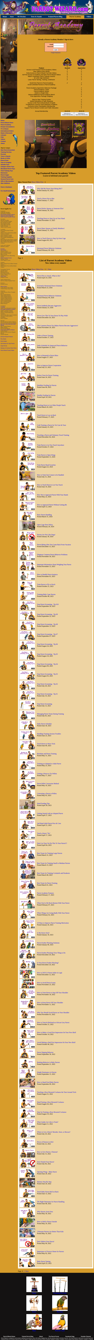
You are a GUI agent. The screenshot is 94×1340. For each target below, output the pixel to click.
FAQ (2, 137)
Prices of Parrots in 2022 (45, 1142)
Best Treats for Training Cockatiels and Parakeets (53, 873)
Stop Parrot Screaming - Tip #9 (47, 614)
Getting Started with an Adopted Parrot (50, 813)
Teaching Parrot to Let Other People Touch (51, 405)
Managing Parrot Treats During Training (50, 714)
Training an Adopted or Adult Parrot (49, 764)
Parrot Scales (4, 341)
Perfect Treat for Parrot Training (47, 375)
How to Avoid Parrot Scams (46, 983)
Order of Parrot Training (45, 335)
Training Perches (6, 152)
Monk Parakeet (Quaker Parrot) (8, 216)
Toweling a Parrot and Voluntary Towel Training (53, 435)
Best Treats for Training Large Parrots (49, 853)
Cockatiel (3, 307)
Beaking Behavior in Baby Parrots (48, 1062)
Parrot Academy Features (45, 893)
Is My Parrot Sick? (43, 933)
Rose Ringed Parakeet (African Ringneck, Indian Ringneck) (8, 215)
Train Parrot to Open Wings (46, 455)
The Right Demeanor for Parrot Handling (50, 1202)
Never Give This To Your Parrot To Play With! (52, 316)
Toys (34, 1330)
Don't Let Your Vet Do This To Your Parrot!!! (52, 843)
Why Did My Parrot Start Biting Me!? (49, 188)
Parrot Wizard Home (9, 1336)
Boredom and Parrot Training (47, 754)
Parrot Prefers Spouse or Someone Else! (50, 208)
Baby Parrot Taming (43, 1261)
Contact (3, 141)
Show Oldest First (37, 182)
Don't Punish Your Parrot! (45, 1162)
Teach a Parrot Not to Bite (45, 198)
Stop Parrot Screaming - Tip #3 (47, 674)
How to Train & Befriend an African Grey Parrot (53, 1022)
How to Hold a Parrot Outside (47, 1221)
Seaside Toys (5, 164)
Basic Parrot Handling (44, 515)
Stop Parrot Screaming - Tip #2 (47, 684)
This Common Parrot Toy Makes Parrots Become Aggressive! (57, 325)
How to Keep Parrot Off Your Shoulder (50, 1002)
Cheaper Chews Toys (7, 166)
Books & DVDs (5, 158)
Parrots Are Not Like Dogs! (46, 535)
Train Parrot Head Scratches (46, 465)
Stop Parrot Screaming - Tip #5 (47, 654)
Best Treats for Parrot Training (47, 883)
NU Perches (21, 17)
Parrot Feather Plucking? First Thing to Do (51, 953)
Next (49, 269)
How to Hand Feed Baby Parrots (48, 1082)
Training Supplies (6, 177)
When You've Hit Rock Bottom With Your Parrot (53, 903)
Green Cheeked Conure (6, 258)
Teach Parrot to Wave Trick (46, 744)
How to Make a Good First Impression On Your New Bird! (56, 1032)
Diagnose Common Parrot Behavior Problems (52, 554)
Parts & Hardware (6, 187)
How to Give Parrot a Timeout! (47, 1152)
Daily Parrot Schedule (44, 724)
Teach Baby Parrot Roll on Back (47, 1192)
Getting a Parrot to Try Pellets (47, 773)
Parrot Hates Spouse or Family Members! (51, 228)
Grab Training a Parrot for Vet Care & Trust (51, 425)
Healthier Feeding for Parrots (46, 385)
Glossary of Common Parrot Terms (9, 348)
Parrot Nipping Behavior (45, 1052)
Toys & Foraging (6, 162)
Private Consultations (8, 127)
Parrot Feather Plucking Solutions (48, 943)
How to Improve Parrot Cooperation (49, 365)
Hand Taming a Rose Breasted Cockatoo (50, 1102)
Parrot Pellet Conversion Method (48, 783)
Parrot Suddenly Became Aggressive (49, 306)
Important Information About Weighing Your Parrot (54, 564)
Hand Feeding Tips (43, 803)
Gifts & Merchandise (7, 181)
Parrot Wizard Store (7, 122)
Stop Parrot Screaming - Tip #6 (47, 644)
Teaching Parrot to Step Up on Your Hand (51, 218)
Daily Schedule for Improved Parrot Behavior (52, 345)
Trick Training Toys (7, 171)
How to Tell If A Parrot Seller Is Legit (49, 973)
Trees (34, 1311)
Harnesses (4, 173)
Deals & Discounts (6, 133)
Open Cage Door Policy (45, 525)
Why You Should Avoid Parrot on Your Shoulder (53, 1012)
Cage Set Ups (4, 345)
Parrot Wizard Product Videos (7, 350)
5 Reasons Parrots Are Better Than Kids (50, 1231)
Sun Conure (3, 250)
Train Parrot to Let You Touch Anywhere (50, 445)
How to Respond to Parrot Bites (47, 355)
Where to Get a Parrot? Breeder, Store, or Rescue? (53, 1132)
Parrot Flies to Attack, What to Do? (48, 276)
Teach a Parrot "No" (43, 833)
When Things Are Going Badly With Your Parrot (53, 913)
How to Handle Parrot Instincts (47, 574)
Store (12, 17)
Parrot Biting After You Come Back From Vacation (54, 544)
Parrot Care (60, 1330)
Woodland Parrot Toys (8, 168)
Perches (3, 154)
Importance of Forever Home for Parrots (50, 1251)
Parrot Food (4, 160)
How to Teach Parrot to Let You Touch (50, 485)
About (3, 143)
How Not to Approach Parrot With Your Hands (52, 495)
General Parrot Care (7, 179)
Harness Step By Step (44, 1182)
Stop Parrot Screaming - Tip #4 (47, 664)
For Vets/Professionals (8, 191)
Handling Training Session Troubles (49, 734)
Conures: (3, 248)
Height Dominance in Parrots (46, 1072)
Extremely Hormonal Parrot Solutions (49, 286)
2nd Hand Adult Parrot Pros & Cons (49, 823)
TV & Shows (4, 129)
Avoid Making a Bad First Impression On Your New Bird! (56, 1042)
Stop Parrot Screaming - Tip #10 (48, 604)
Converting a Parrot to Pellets (47, 793)
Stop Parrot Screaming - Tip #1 (47, 694)
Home (5, 17)
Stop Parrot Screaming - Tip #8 (47, 624)
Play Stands (3, 339)
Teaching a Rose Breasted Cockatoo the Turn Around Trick (56, 1092)
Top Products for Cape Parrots (8, 343)
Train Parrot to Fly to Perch (46, 584)
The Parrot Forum (54, 1336)
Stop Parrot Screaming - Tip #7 (47, 634)
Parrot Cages (5, 175)
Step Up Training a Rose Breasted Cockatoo (51, 1112)
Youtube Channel (86, 1336)
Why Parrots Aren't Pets (45, 1212)
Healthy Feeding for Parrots (46, 395)
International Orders (7, 131)
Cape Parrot (3, 276)
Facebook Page (69, 1336)
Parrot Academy (75, 17)
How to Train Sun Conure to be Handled (50, 475)
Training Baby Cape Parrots (46, 594)
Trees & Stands (36, 17)
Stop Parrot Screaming (44, 704)
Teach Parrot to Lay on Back (46, 415)
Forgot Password (55, 52)
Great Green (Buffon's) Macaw (8, 329)
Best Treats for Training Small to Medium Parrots (53, 863)
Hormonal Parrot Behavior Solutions (49, 248)
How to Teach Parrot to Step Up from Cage (51, 238)
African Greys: (4, 286)
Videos (89, 17)
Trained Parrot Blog (55, 17)
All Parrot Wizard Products (7, 336)
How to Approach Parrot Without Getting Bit (52, 505)
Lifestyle (3, 135)
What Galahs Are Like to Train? (47, 1122)
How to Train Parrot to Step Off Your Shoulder (52, 993)
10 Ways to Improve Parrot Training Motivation (53, 923)
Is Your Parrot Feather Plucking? (48, 963)
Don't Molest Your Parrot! (45, 1241)
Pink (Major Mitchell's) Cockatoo (8, 309)
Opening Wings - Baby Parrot (47, 1172)
